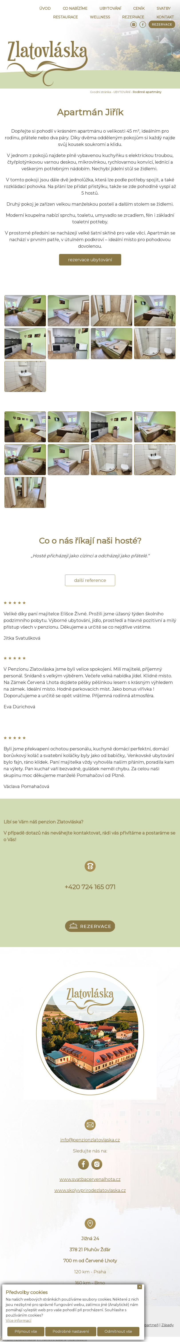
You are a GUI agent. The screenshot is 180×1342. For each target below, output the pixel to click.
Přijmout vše (26, 1331)
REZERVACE (133, 17)
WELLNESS (100, 17)
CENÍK (138, 8)
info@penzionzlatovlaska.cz (90, 1140)
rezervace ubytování (90, 259)
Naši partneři (147, 1325)
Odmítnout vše (118, 1331)
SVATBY (163, 8)
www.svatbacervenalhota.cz (90, 1179)
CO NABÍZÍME (75, 8)
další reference (90, 580)
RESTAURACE (65, 17)
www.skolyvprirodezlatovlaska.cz (90, 1190)
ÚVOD (45, 8)
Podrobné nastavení (71, 1331)
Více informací (18, 1321)
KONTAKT (165, 17)
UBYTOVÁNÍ (110, 8)
